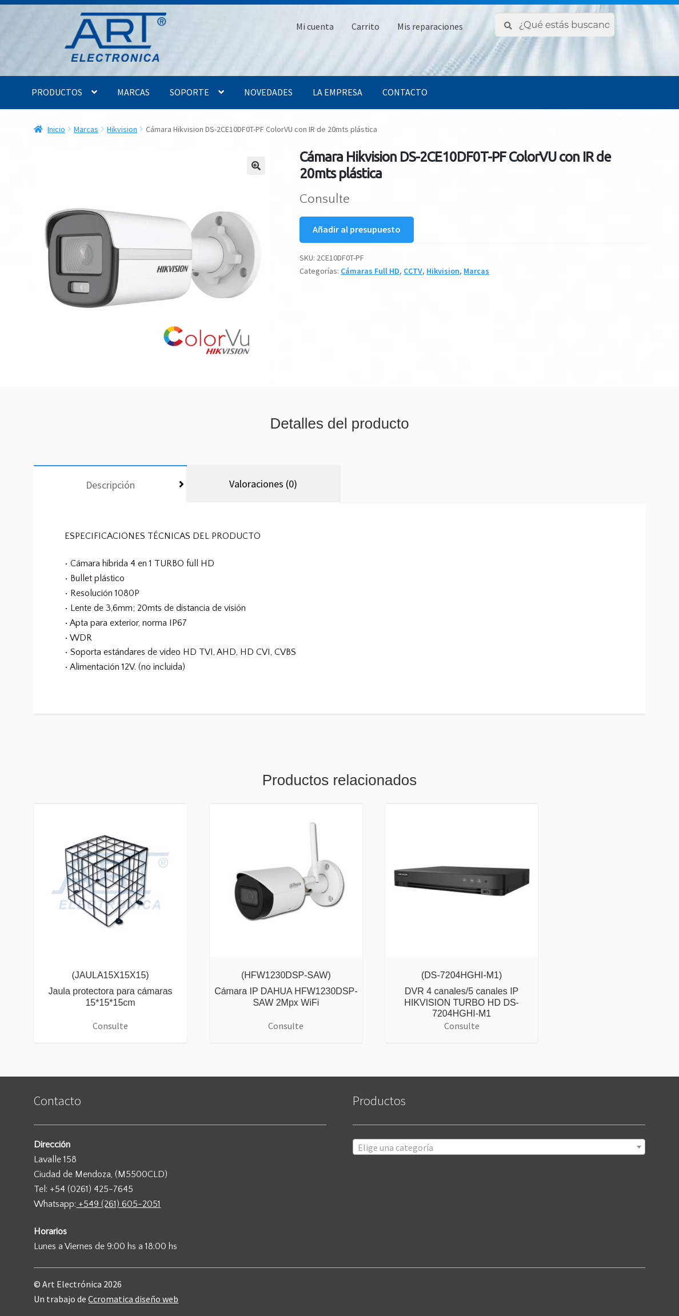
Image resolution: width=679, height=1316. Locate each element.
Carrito (366, 26)
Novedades (268, 92)
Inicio (56, 129)
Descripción (110, 484)
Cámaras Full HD (370, 271)
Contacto (405, 92)
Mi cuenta (315, 26)
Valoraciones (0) (263, 483)
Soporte (189, 92)
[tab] (110, 484)
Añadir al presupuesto (357, 229)
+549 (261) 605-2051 (118, 1204)
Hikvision (122, 129)
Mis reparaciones (430, 26)
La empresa (337, 92)
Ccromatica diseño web (133, 1299)
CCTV (413, 271)
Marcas (133, 92)
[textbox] (498, 1147)
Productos (56, 92)
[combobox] (499, 1147)
